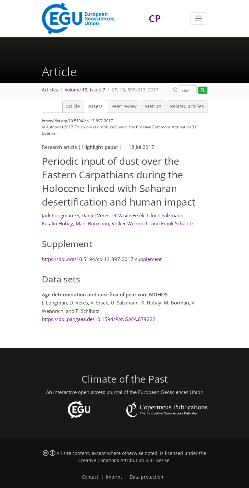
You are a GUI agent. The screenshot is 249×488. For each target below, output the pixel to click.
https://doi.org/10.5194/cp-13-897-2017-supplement (102, 259)
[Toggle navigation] (198, 18)
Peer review (124, 106)
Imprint (114, 477)
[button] (175, 90)
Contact (90, 477)
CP (155, 18)
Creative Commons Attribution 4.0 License (123, 460)
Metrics (153, 106)
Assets (95, 106)
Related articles (187, 106)
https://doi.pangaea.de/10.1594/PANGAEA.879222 (99, 319)
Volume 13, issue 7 (85, 90)
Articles (50, 90)
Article (73, 106)
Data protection (146, 477)
